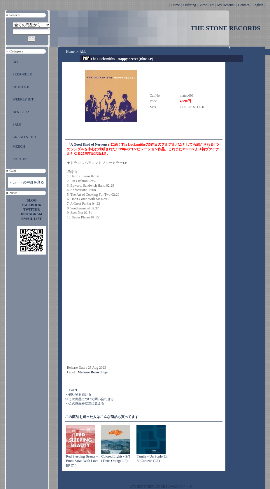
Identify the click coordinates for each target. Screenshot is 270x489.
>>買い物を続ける (78, 394)
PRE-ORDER (22, 74)
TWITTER (31, 209)
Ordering (189, 5)
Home (175, 5)
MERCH (19, 146)
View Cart (206, 5)
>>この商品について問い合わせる (89, 399)
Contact (243, 5)
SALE (17, 124)
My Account (226, 5)
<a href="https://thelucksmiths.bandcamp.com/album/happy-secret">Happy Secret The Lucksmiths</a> (118, 292)
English (258, 5)
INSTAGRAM (31, 214)
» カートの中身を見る (27, 182)
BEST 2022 (21, 112)
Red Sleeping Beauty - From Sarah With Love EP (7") (82, 460)
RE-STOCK (21, 87)
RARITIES (20, 159)
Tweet (73, 390)
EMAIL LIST (31, 219)
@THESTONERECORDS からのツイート (161, 486)
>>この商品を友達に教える (84, 403)
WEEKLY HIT (23, 99)
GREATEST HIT (25, 137)
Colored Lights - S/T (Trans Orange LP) (115, 458)
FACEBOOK (31, 205)
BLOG (32, 200)
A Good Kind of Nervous (88, 144)
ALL (16, 62)
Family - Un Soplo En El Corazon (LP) (151, 458)
